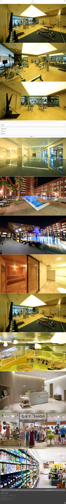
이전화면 (1, 3)
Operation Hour (3, 128)
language (3, 493)
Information (3, 131)
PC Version (15, 495)
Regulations (3, 133)
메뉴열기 (1, 1)
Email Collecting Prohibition (10, 495)
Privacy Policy (6, 495)
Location (2, 124)
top (65, 503)
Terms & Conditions (2, 495)
